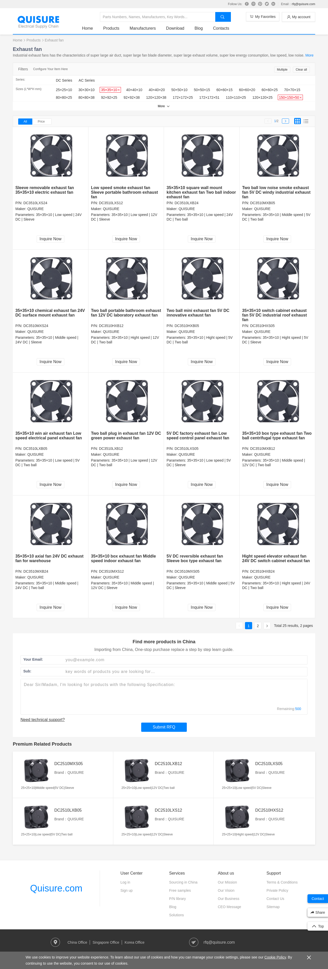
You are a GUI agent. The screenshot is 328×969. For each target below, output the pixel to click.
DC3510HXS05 (262, 326)
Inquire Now (50, 239)
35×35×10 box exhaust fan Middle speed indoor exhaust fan (123, 558)
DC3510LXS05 (186, 449)
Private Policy (277, 890)
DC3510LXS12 (111, 203)
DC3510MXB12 (262, 449)
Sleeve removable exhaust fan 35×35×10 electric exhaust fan (44, 190)
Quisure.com (56, 888)
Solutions (176, 915)
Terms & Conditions (282, 882)
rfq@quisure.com (303, 4)
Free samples (180, 890)
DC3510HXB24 (262, 571)
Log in (125, 882)
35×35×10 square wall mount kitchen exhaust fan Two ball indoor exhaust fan (201, 192)
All (25, 121)
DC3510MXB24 (35, 571)
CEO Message (229, 907)
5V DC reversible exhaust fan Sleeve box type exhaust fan (195, 558)
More (309, 55)
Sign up (126, 890)
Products (111, 28)
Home (87, 28)
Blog (198, 28)
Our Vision (226, 890)
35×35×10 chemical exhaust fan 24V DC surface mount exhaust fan (50, 312)
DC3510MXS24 (35, 326)
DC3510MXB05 (262, 203)
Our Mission (227, 882)
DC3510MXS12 (111, 571)
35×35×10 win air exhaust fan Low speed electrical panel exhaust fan (48, 435)
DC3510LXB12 (111, 449)
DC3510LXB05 (35, 449)
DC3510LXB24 (186, 203)
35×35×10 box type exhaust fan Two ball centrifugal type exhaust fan (277, 435)
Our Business (228, 899)
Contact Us (275, 899)
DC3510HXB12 (111, 326)
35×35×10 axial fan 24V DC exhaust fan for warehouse (49, 558)
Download (175, 28)
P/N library (177, 899)
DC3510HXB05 (187, 326)
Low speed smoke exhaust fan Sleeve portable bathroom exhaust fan (124, 192)
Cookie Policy (275, 957)
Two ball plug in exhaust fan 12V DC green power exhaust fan (126, 435)
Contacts (221, 28)
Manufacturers (143, 28)
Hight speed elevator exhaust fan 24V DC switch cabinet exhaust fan (276, 558)
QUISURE (35, 209)
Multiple (282, 69)
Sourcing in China (183, 882)
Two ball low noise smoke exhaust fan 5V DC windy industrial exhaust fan (276, 192)
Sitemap (273, 907)
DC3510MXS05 (187, 571)
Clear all (301, 69)
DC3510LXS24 (35, 203)
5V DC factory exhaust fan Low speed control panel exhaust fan (198, 435)
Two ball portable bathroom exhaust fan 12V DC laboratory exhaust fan (126, 312)
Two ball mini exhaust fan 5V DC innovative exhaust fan (198, 312)
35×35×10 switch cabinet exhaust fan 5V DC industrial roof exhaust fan (274, 315)
